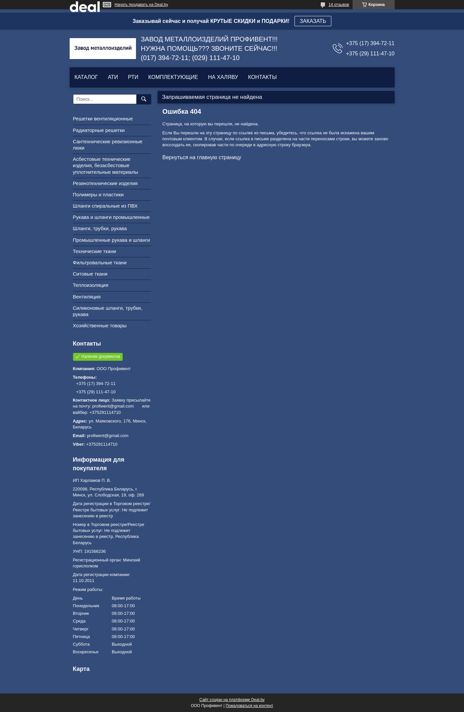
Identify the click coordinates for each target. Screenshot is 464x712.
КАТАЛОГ (86, 77)
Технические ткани (94, 251)
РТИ (133, 77)
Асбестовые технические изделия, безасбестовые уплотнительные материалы (105, 165)
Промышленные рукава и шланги (111, 240)
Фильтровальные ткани (100, 262)
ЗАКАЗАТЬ (313, 21)
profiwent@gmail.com (107, 435)
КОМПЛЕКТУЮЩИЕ (173, 77)
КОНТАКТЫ (262, 77)
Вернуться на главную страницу (202, 157)
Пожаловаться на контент (249, 705)
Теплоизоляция (90, 285)
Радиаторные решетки (99, 130)
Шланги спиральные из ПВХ (105, 206)
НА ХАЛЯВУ (223, 77)
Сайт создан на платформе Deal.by (232, 699)
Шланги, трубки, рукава (100, 228)
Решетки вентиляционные (103, 118)
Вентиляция (87, 296)
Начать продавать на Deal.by (141, 4)
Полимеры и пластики (98, 194)
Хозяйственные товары (100, 325)
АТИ (113, 77)
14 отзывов (338, 4)
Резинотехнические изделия (105, 183)
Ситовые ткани (90, 274)
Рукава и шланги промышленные (111, 217)
